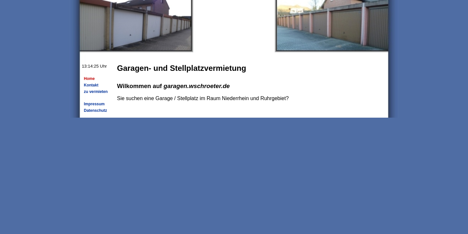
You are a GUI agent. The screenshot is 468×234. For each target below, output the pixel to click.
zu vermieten (96, 91)
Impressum (94, 104)
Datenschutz (95, 110)
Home (89, 78)
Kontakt (91, 85)
